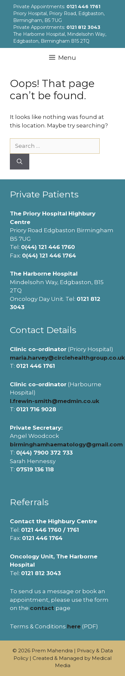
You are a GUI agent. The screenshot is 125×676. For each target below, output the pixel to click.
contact (42, 608)
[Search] (19, 161)
